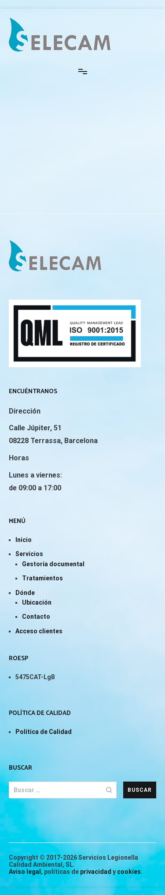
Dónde (25, 592)
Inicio (23, 539)
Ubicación (36, 602)
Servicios (29, 553)
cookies (129, 871)
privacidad (95, 871)
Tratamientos (42, 578)
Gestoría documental (53, 564)
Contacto (36, 616)
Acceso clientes (38, 631)
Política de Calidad (43, 731)
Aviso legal (25, 871)
